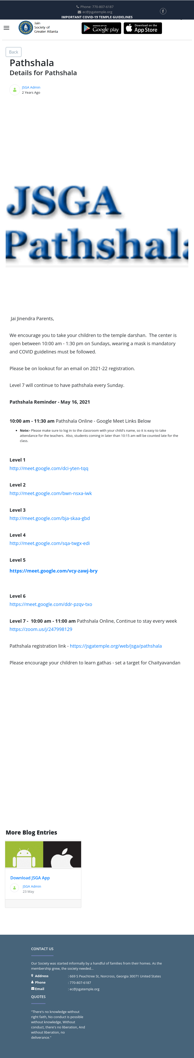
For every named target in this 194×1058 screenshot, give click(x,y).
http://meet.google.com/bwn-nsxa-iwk (51, 493)
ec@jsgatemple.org (84, 989)
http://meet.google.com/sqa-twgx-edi (50, 543)
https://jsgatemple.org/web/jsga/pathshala (116, 646)
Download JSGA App (30, 878)
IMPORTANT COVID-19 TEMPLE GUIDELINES (97, 17)
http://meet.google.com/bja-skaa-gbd (50, 518)
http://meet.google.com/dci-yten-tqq (49, 468)
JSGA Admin (31, 87)
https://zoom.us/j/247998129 (41, 629)
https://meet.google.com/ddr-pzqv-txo (51, 604)
